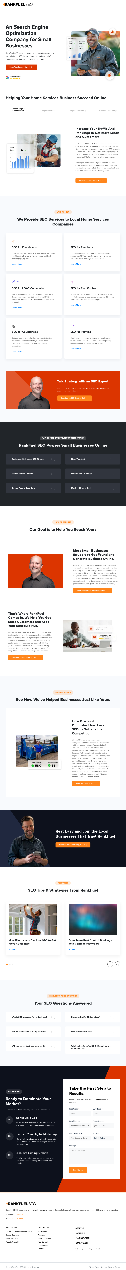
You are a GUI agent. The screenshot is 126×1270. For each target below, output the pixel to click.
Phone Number (98, 1132)
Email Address (75, 1132)
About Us (79, 1228)
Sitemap (104, 1265)
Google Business (12, 1235)
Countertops (43, 1245)
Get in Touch (81, 1240)
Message (72, 1157)
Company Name (75, 1145)
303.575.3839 (17, 1219)
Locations (80, 1232)
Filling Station (82, 1236)
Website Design (114, 1265)
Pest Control (43, 1242)
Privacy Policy (94, 1265)
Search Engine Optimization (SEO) (19, 1232)
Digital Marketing (12, 1238)
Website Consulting (13, 1242)
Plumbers (41, 1235)
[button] (110, 964)
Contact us (19, 1214)
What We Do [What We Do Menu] (11, 1228)
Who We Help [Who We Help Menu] (44, 1228)
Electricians (42, 1232)
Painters (41, 1249)
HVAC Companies (45, 1238)
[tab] (18, 122)
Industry (96, 1145)
